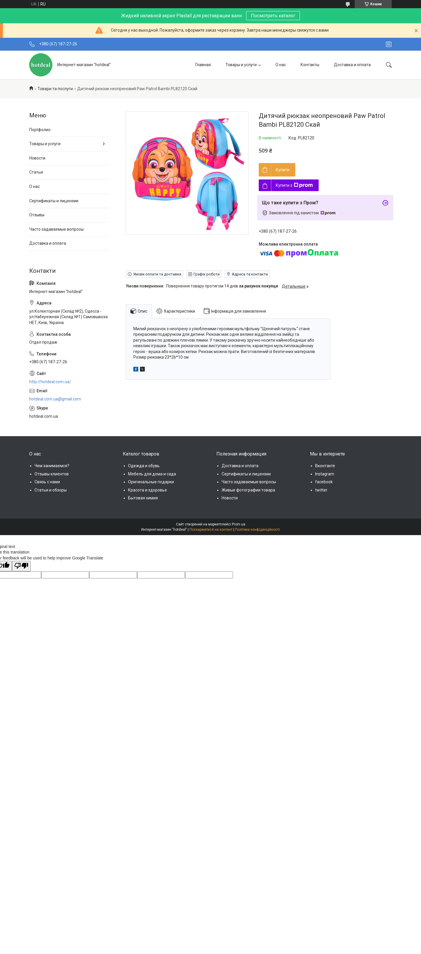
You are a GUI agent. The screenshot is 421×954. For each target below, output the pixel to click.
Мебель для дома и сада (152, 474)
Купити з (294, 185)
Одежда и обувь (144, 465)
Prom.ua (238, 524)
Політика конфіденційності (257, 529)
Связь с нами (47, 481)
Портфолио (40, 129)
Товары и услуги (241, 64)
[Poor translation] (21, 566)
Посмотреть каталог (273, 15)
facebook (324, 481)
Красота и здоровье (147, 490)
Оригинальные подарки (151, 481)
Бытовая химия (143, 498)
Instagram (324, 474)
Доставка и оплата (352, 64)
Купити (282, 169)
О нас (280, 64)
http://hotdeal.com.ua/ (50, 381)
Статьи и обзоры (50, 490)
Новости (37, 158)
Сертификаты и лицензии (53, 200)
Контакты (310, 64)
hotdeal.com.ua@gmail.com (55, 399)
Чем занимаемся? (51, 465)
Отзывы (36, 215)
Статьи (36, 172)
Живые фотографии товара (248, 490)
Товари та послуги (55, 88)
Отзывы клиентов (51, 474)
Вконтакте (325, 465)
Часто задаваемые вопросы (56, 229)
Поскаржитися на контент (210, 529)
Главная (203, 64)
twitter (321, 490)
